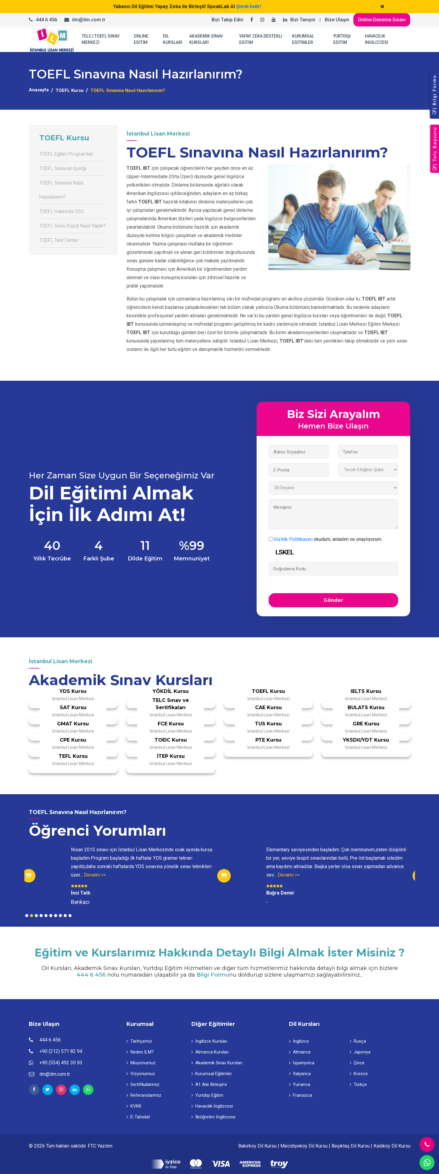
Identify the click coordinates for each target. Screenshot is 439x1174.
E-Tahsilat (138, 1117)
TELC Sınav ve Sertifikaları (170, 703)
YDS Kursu (73, 691)
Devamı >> (95, 875)
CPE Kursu (73, 740)
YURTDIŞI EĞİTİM (342, 39)
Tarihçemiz (139, 1041)
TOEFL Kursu (70, 90)
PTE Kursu (268, 740)
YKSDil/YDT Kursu (366, 740)
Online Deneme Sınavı (382, 20)
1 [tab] (26, 915)
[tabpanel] (122, 876)
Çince (357, 1063)
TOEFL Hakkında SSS (61, 211)
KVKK (134, 1106)
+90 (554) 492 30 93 (60, 1063)
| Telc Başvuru (434, 149)
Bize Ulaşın (337, 20)
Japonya (360, 1052)
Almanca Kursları (210, 1052)
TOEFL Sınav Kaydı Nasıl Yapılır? (72, 226)
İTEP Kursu (171, 756)
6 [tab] (50, 915)
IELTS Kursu (366, 691)
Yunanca (299, 1084)
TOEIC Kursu (170, 740)
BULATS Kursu (366, 707)
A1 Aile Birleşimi (209, 1084)
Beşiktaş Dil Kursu (350, 1146)
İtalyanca (300, 1073)
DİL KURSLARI (172, 39)
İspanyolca (301, 1063)
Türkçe (358, 1084)
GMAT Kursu (73, 724)
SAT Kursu (73, 707)
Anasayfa (39, 90)
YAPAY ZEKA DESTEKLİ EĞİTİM (260, 39)
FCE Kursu (171, 724)
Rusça (358, 1041)
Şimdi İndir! (248, 6)
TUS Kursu (268, 724)
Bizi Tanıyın (302, 20)
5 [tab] (45, 915)
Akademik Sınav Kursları (216, 1063)
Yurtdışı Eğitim (207, 1095)
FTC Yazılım (100, 1146)
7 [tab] (55, 915)
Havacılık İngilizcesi (212, 1106)
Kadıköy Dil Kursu (391, 1146)
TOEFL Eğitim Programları (66, 154)
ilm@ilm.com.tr (88, 20)
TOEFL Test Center (58, 240)
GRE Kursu (366, 724)
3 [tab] (36, 915)
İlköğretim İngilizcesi (213, 1117)
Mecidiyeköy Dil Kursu (304, 1146)
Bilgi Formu (213, 975)
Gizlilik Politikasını (293, 539)
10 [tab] (70, 915)
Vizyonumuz (141, 1073)
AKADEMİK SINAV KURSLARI (206, 39)
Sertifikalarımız (143, 1084)
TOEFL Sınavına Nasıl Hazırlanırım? (61, 190)
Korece (359, 1073)
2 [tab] (31, 915)
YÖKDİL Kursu (171, 691)
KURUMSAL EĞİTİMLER (303, 39)
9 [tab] (65, 915)
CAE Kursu (268, 707)
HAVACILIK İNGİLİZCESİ (376, 39)
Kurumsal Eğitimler (211, 1073)
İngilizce (299, 1041)
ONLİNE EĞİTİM (141, 39)
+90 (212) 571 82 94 (60, 1051)
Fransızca (300, 1095)
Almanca (299, 1052)
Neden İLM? (140, 1052)
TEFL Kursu (73, 756)
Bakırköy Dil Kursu (257, 1146)
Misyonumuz (141, 1063)
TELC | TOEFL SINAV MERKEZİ (101, 39)
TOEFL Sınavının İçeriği (62, 168)
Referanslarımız (144, 1095)
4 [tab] (41, 915)
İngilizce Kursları (209, 1041)
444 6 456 (46, 20)
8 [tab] (60, 915)
